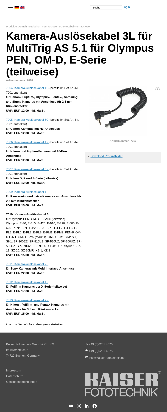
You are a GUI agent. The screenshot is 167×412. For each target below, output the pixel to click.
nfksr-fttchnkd (107, 357)
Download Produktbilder (107, 156)
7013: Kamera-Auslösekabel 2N (27, 300)
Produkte (11, 26)
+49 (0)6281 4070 (101, 344)
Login (126, 7)
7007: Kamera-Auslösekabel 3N (27, 169)
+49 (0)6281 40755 (101, 351)
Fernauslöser (50, 26)
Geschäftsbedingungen (21, 382)
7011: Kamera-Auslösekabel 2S (27, 264)
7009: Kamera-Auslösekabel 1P (27, 192)
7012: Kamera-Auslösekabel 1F (27, 282)
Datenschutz (14, 376)
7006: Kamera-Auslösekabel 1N (27, 142)
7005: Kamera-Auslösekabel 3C (27, 119)
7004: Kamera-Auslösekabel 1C (27, 88)
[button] (10, 7)
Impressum (13, 370)
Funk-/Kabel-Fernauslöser (75, 26)
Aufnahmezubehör (29, 26)
